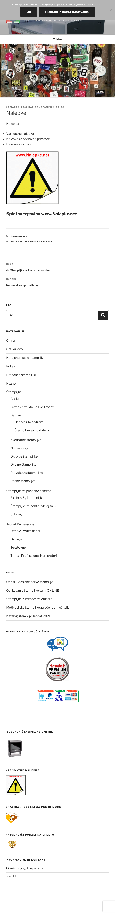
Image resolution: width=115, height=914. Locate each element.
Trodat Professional (20, 524)
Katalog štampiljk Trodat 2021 (28, 616)
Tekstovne (18, 547)
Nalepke (17, 241)
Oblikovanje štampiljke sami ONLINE (32, 590)
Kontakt (11, 876)
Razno (11, 383)
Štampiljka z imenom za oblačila (29, 599)
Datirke (15, 415)
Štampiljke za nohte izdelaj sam (33, 506)
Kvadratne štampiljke (25, 440)
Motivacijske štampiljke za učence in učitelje (37, 607)
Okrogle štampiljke (24, 456)
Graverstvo (14, 349)
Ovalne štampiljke (23, 464)
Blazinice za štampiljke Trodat (32, 407)
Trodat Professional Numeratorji (34, 555)
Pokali (10, 366)
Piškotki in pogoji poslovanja (24, 868)
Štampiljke (19, 236)
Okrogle (16, 539)
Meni (57, 39)
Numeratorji (19, 448)
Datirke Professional (25, 531)
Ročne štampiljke (22, 481)
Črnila (10, 340)
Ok (29, 12)
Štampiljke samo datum (32, 430)
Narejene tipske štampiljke (25, 358)
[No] (110, 10)
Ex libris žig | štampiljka (27, 498)
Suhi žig (16, 514)
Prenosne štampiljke (21, 375)
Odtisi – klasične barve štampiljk (29, 582)
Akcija (14, 399)
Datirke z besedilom (29, 422)
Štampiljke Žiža (52, 107)
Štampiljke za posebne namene (28, 491)
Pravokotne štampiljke (26, 473)
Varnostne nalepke (39, 241)
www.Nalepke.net (59, 213)
